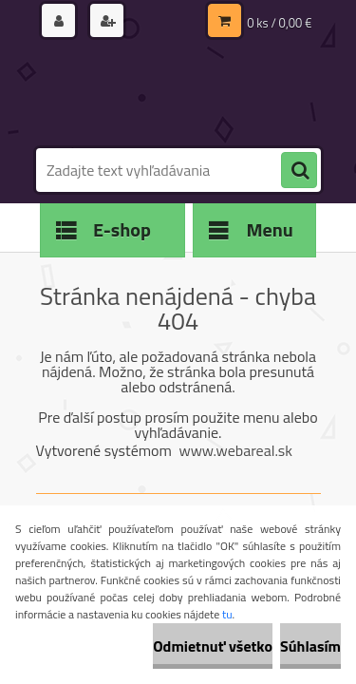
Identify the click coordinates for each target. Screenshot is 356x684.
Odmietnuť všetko (212, 646)
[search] (299, 171)
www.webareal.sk (235, 450)
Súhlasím (310, 646)
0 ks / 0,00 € (279, 22)
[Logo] (166, 93)
